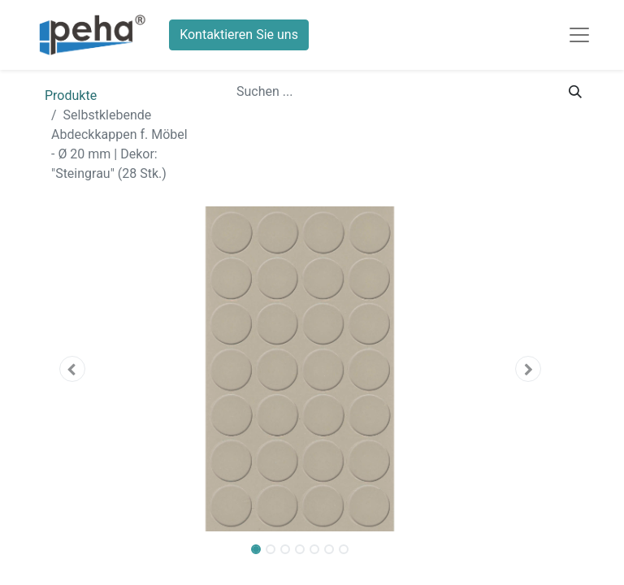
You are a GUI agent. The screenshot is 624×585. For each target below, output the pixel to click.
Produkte (71, 95)
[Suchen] (575, 91)
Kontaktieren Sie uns (239, 34)
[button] (72, 369)
